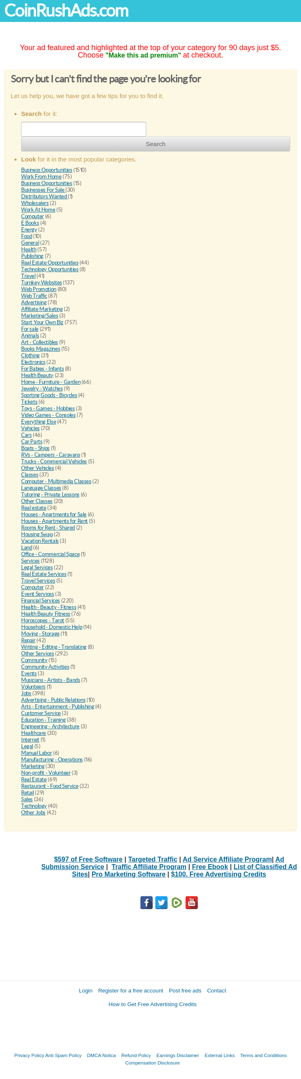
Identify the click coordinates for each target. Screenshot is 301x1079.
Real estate (33, 508)
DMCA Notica (101, 1055)
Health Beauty (37, 375)
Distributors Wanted (44, 196)
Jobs (26, 693)
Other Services (37, 653)
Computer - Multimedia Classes (56, 481)
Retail (27, 793)
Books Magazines (40, 349)
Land (26, 547)
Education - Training (43, 720)
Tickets (29, 402)
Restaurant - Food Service (49, 786)
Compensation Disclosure (152, 1062)
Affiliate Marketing (42, 309)
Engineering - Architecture (50, 726)
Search (156, 143)
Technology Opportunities (50, 269)
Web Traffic (34, 296)
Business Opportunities (46, 170)
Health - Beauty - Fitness (48, 607)
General (30, 243)
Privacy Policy (29, 1055)
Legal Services (37, 567)
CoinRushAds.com (66, 10)
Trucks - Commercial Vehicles (54, 461)
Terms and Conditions (263, 1055)
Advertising (34, 302)
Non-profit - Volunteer (45, 773)
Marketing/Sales (39, 316)
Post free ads (185, 990)
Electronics (33, 362)
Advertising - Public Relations (53, 700)
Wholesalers (35, 203)
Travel (28, 276)
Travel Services (38, 581)
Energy (29, 229)
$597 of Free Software (88, 859)
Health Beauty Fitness (45, 614)
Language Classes (41, 488)
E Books (30, 223)
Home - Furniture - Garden (50, 382)
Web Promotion (38, 289)
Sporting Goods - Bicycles (49, 395)
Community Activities (45, 667)
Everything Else (38, 422)
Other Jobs (33, 812)
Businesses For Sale (43, 190)
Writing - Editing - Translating (54, 647)
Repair (28, 640)
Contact (216, 990)
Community (34, 660)
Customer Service (41, 713)
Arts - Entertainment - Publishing (57, 706)
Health (28, 249)
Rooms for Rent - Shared (48, 528)
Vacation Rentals (40, 541)
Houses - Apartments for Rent (54, 521)
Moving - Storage (40, 634)
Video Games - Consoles (48, 415)
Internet (30, 740)
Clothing (30, 355)
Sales (27, 799)
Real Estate (34, 779)
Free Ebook (210, 866)
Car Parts (32, 441)
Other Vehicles (37, 468)
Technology (34, 806)
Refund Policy (136, 1055)
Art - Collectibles (39, 342)
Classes (29, 475)
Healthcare (33, 733)
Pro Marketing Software (129, 874)
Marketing (33, 766)
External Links (220, 1055)
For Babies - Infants (42, 369)
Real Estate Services (43, 574)
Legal (27, 746)
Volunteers (33, 687)
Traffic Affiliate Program (149, 866)
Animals (30, 335)
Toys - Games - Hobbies (48, 408)
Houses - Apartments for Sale (54, 514)
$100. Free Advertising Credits (218, 874)
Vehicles (30, 428)
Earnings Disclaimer (178, 1055)
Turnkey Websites (41, 282)
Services (30, 561)
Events (29, 673)
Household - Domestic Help (51, 627)
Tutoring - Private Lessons (50, 494)
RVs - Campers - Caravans (50, 455)
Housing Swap (37, 534)
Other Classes (37, 501)
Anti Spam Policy (63, 1055)
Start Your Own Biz (42, 322)
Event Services (37, 594)
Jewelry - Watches (42, 388)
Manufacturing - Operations (52, 759)
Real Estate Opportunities (49, 263)
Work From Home (41, 176)
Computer (32, 216)
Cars (26, 435)
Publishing (32, 256)
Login (86, 990)
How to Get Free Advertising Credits (152, 1004)
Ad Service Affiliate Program (227, 859)
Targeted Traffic (153, 859)
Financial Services (40, 600)
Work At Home (38, 210)
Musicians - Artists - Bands (50, 680)
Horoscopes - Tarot (42, 620)
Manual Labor (36, 753)
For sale (30, 329)
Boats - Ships (35, 448)
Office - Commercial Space (50, 554)
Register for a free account (130, 990)
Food (26, 236)
